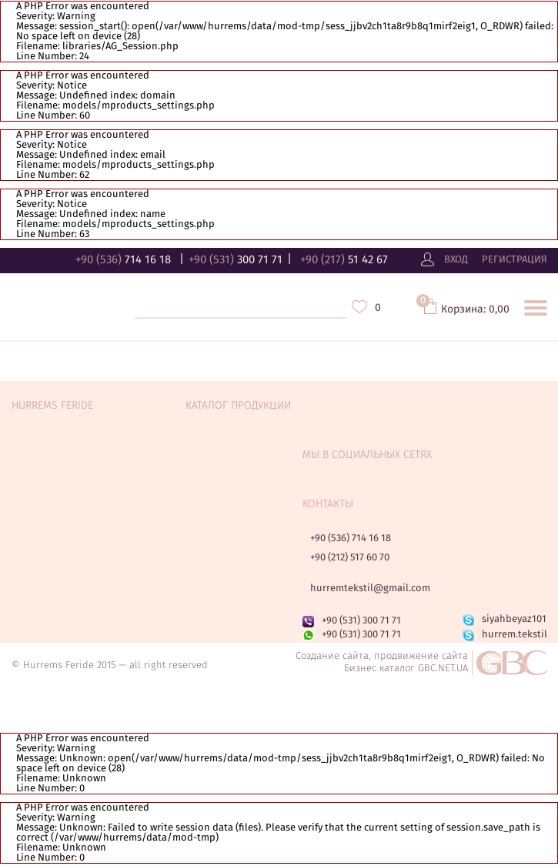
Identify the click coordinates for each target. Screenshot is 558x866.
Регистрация (514, 260)
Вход (456, 260)
